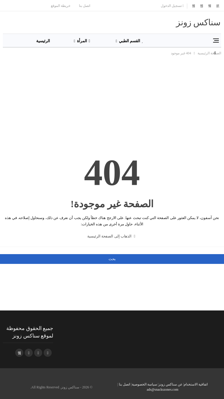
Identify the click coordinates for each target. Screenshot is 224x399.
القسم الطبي (131, 41)
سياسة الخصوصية (144, 384)
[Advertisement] (112, 99)
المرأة (83, 41)
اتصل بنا (84, 6)
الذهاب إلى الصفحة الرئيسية (111, 236)
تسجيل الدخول (172, 6)
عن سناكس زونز (170, 384)
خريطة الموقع (60, 6)
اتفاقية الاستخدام (196, 384)
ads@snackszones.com (162, 390)
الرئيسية (43, 41)
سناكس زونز (198, 22)
